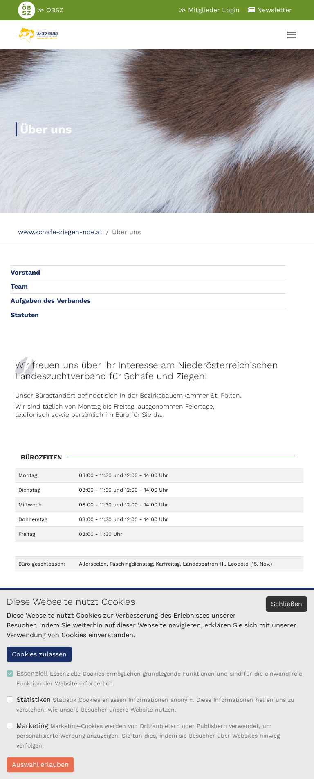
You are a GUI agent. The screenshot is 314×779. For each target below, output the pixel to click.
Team (19, 286)
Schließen (286, 604)
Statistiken (33, 699)
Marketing (32, 726)
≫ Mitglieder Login (209, 10)
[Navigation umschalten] (291, 35)
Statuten (25, 315)
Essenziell (32, 673)
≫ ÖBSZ (40, 10)
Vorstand (25, 272)
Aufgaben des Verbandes (51, 300)
